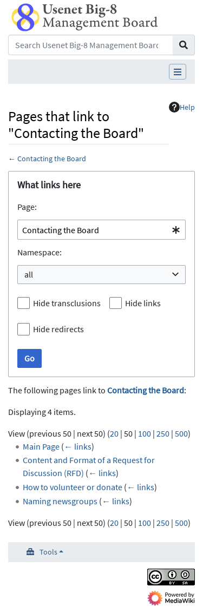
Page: (27, 206)
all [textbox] (28, 274)
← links (77, 446)
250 (162, 433)
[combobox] (101, 230)
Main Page (41, 446)
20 (114, 433)
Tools (48, 552)
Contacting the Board (51, 158)
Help (182, 107)
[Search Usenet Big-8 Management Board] (90, 45)
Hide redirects (58, 329)
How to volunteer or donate (72, 487)
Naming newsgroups (60, 501)
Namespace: (39, 252)
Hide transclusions (67, 303)
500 (181, 433)
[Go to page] (184, 45)
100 (144, 433)
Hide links (143, 303)
